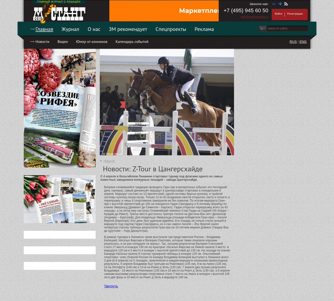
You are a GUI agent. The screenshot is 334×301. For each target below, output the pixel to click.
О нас (94, 29)
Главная (44, 29)
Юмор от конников (91, 41)
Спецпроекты (171, 29)
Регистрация (295, 13)
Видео (63, 41)
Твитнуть (111, 286)
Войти (278, 13)
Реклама (204, 29)
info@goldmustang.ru (254, 16)
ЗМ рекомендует (128, 29)
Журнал (70, 29)
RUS (293, 42)
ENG (303, 42)
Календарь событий (132, 41)
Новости (42, 41)
